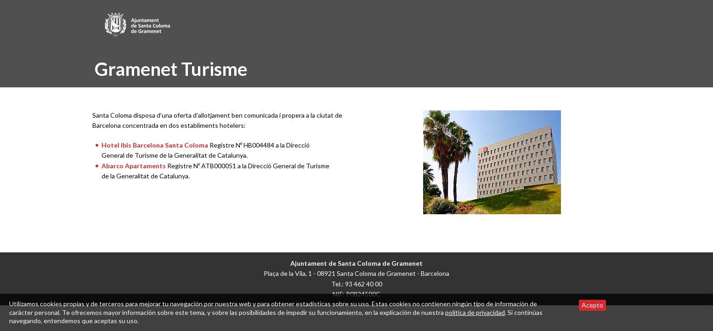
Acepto (592, 305)
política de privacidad (475, 312)
